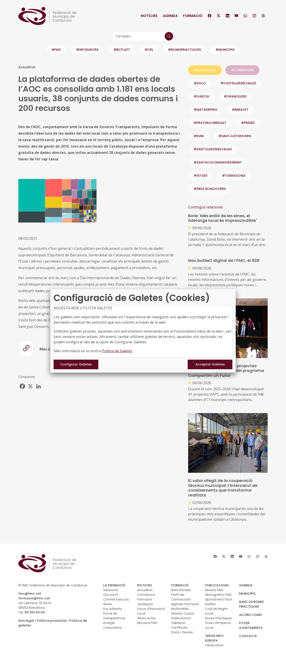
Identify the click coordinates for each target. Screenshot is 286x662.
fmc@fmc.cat (29, 593)
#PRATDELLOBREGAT (210, 123)
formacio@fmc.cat (34, 598)
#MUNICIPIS (225, 49)
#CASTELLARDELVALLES (238, 83)
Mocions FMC (147, 623)
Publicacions (181, 618)
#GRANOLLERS (235, 96)
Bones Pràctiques (218, 618)
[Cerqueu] (143, 36)
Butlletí (210, 604)
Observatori (214, 645)
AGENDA (245, 585)
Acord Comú (250, 615)
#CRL (149, 49)
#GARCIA (201, 96)
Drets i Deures (182, 632)
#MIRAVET (240, 109)
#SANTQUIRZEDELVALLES (213, 149)
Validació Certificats (179, 625)
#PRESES (247, 123)
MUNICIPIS (247, 593)
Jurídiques (145, 604)
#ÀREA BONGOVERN (210, 189)
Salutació (110, 590)
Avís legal (26, 620)
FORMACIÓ (180, 585)
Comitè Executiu (116, 599)
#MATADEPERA (205, 109)
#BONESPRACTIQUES (184, 49)
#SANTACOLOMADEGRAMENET (218, 162)
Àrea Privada (181, 590)
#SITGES (200, 175)
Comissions (146, 594)
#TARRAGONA (233, 175)
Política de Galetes (117, 350)
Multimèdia (180, 609)
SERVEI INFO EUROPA (214, 638)
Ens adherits (112, 609)
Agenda (170, 15)
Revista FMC (214, 590)
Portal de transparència (114, 615)
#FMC (56, 49)
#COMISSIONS (242, 70)
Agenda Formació (185, 604)
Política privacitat (52, 620)
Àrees (107, 604)
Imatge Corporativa (112, 625)
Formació (192, 15)
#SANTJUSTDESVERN (235, 136)
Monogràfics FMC (218, 594)
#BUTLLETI (122, 49)
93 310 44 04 (35, 612)
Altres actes (146, 618)
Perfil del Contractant (181, 597)
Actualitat (145, 590)
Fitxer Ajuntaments (251, 625)
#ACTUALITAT (205, 70)
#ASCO (200, 83)
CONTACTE (248, 636)
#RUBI (199, 136)
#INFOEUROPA (87, 49)
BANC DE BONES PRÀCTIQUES (251, 604)
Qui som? (110, 594)
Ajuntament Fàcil (218, 599)
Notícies (149, 15)
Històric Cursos (182, 613)
